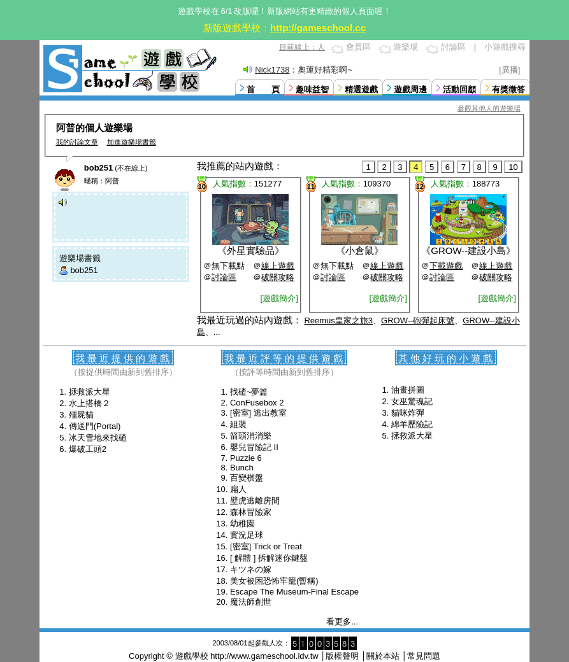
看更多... (342, 621)
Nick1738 (272, 69)
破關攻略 (277, 277)
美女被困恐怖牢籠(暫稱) (274, 581)
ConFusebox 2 (257, 402)
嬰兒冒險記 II (254, 447)
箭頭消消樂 (250, 435)
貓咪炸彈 (407, 413)
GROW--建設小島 (468, 250)
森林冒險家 (250, 512)
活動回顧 (459, 89)
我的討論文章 (77, 142)
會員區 (358, 47)
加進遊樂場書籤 (131, 142)
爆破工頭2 (87, 449)
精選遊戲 (361, 89)
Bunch (242, 467)
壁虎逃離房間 (255, 500)
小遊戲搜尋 (505, 47)
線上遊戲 (277, 266)
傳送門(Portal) (95, 426)
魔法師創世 (250, 602)
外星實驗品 (251, 250)
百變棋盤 (246, 477)
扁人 (238, 489)
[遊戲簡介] (279, 298)
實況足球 (246, 535)
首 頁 (263, 89)
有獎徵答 (508, 89)
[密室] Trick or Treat (266, 546)
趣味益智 (312, 89)
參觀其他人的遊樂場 (489, 108)
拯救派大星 (89, 392)
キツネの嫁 (250, 569)
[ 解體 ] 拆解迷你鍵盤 (269, 558)
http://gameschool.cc (318, 27)
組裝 (238, 424)
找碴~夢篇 (249, 392)
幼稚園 (242, 523)
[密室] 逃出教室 (258, 413)
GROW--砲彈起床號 (417, 320)
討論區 (453, 47)
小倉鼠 (359, 250)
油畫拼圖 (407, 390)
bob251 (83, 270)
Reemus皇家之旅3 (338, 320)
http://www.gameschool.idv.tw (264, 656)
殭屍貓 (81, 414)
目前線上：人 (302, 47)
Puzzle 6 (246, 458)
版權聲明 (342, 656)
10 (512, 167)
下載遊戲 (446, 266)
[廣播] (509, 69)
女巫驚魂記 (412, 401)
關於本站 (383, 656)
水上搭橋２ (89, 403)
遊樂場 (405, 47)
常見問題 (423, 656)
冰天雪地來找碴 (98, 437)
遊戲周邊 (410, 89)
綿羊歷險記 (412, 424)
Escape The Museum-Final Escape (294, 591)
